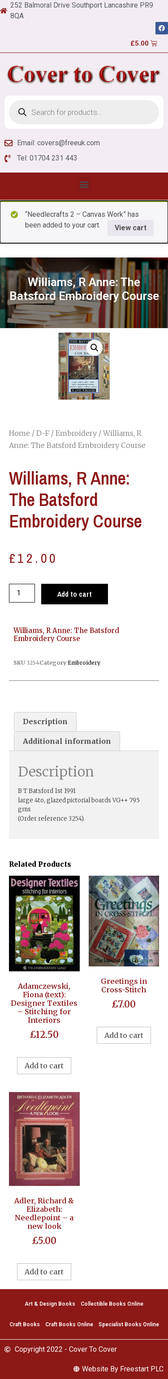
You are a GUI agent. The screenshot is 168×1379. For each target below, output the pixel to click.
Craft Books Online (69, 1324)
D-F (42, 433)
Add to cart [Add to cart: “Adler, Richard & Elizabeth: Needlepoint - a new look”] (44, 1271)
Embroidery (76, 433)
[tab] (45, 722)
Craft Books (24, 1324)
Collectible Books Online (112, 1304)
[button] (84, 184)
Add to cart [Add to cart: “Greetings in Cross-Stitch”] (123, 1035)
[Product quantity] (22, 593)
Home (19, 433)
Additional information (67, 741)
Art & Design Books (50, 1304)
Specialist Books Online (129, 1324)
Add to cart (74, 594)
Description (45, 721)
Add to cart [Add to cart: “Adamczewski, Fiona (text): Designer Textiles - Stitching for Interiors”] (44, 1065)
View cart (130, 228)
